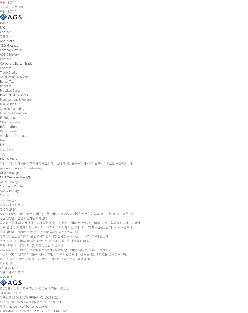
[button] (15, 177)
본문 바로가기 (8, 2)
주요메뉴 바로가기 (11, 7)
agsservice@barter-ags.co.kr (28, 306)
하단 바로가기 (8, 11)
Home (4, 22)
